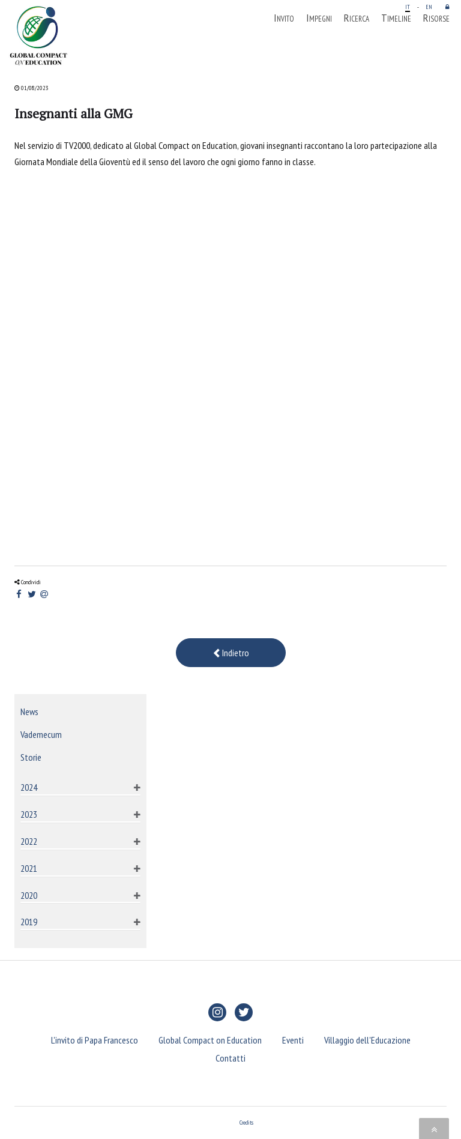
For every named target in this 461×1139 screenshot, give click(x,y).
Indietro (230, 653)
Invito (284, 18)
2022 (28, 841)
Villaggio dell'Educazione (367, 1040)
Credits (246, 1122)
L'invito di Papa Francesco (94, 1040)
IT (407, 7)
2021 (28, 868)
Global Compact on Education (210, 1040)
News (29, 711)
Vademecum (41, 734)
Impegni (319, 18)
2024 (28, 787)
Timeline (396, 18)
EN (429, 7)
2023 (28, 814)
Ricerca (356, 18)
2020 (28, 895)
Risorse (436, 18)
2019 (28, 922)
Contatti (230, 1058)
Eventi (293, 1040)
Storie (30, 757)
